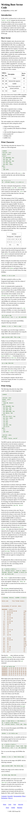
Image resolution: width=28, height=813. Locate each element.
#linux (23, 795)
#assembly (10, 795)
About (7, 807)
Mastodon (19, 807)
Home (4, 804)
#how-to (10, 797)
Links (9, 804)
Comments (4, 795)
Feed (14, 804)
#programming (17, 795)
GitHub (13, 807)
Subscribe (20, 804)
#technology (4, 797)
